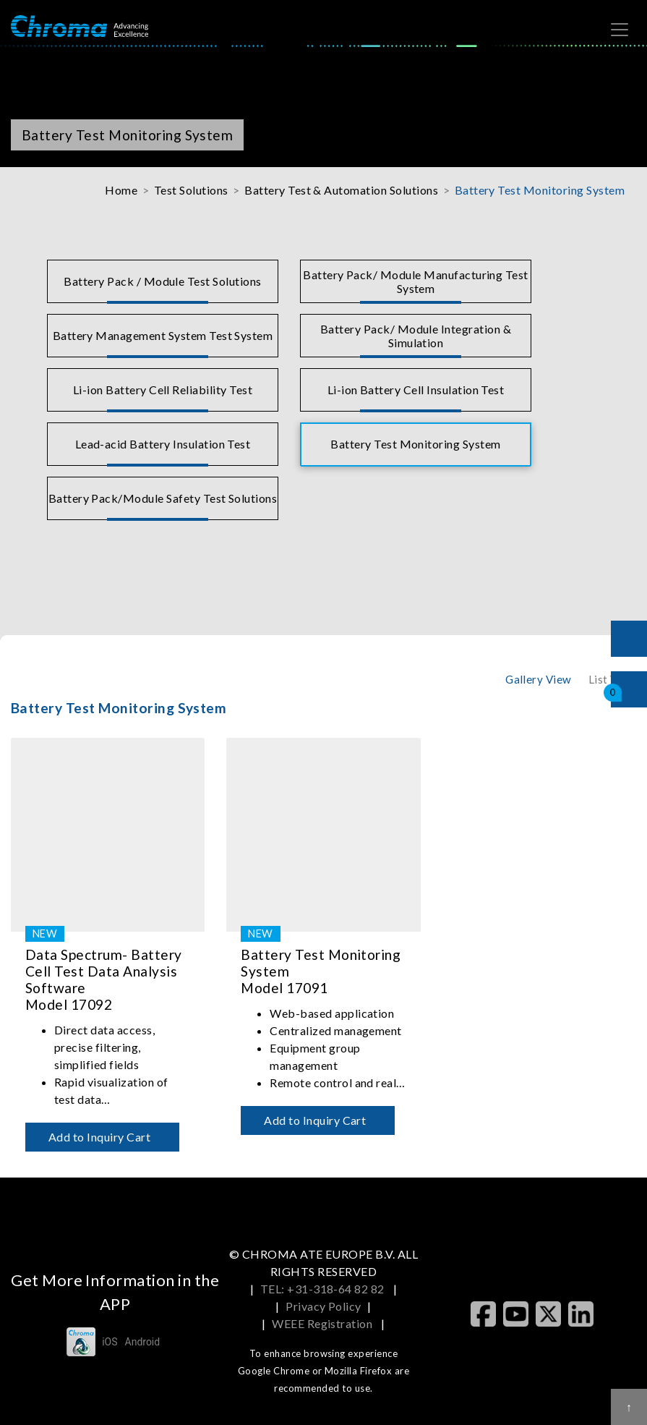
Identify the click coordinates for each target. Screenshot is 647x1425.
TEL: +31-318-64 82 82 (323, 1289)
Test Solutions (191, 190)
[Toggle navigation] (619, 30)
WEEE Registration (323, 1323)
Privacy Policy (323, 1306)
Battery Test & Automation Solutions (341, 190)
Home (121, 190)
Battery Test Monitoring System (540, 190)
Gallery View (538, 679)
